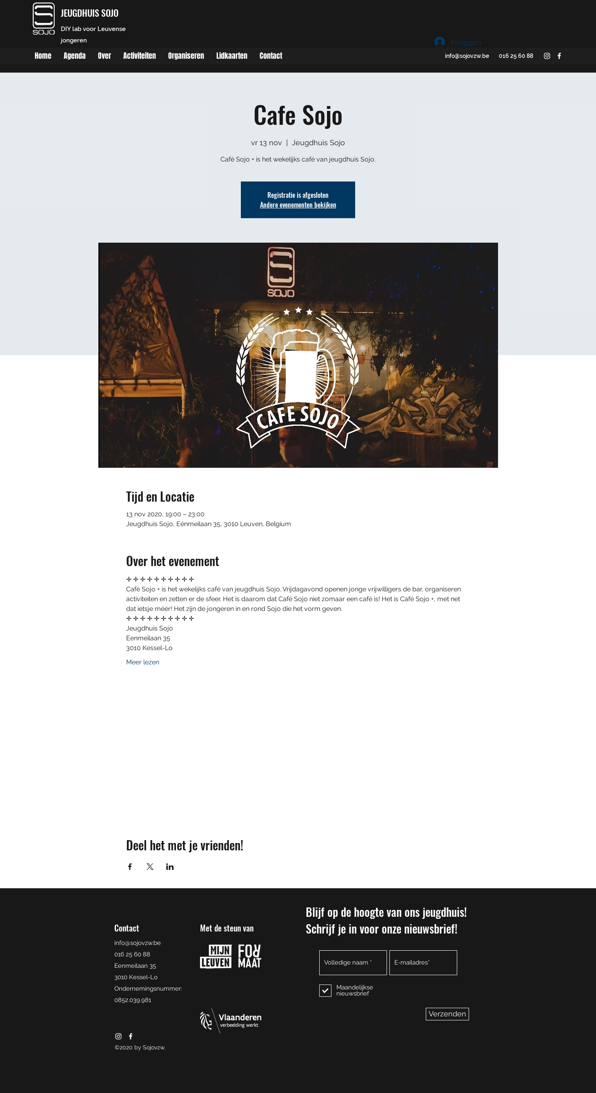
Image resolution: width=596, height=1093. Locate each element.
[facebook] (559, 56)
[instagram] (547, 56)
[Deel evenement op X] (150, 866)
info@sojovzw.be (467, 56)
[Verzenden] (447, 1014)
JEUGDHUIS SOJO (89, 12)
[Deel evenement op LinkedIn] (170, 866)
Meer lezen (142, 662)
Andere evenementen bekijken (298, 205)
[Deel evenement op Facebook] (130, 866)
